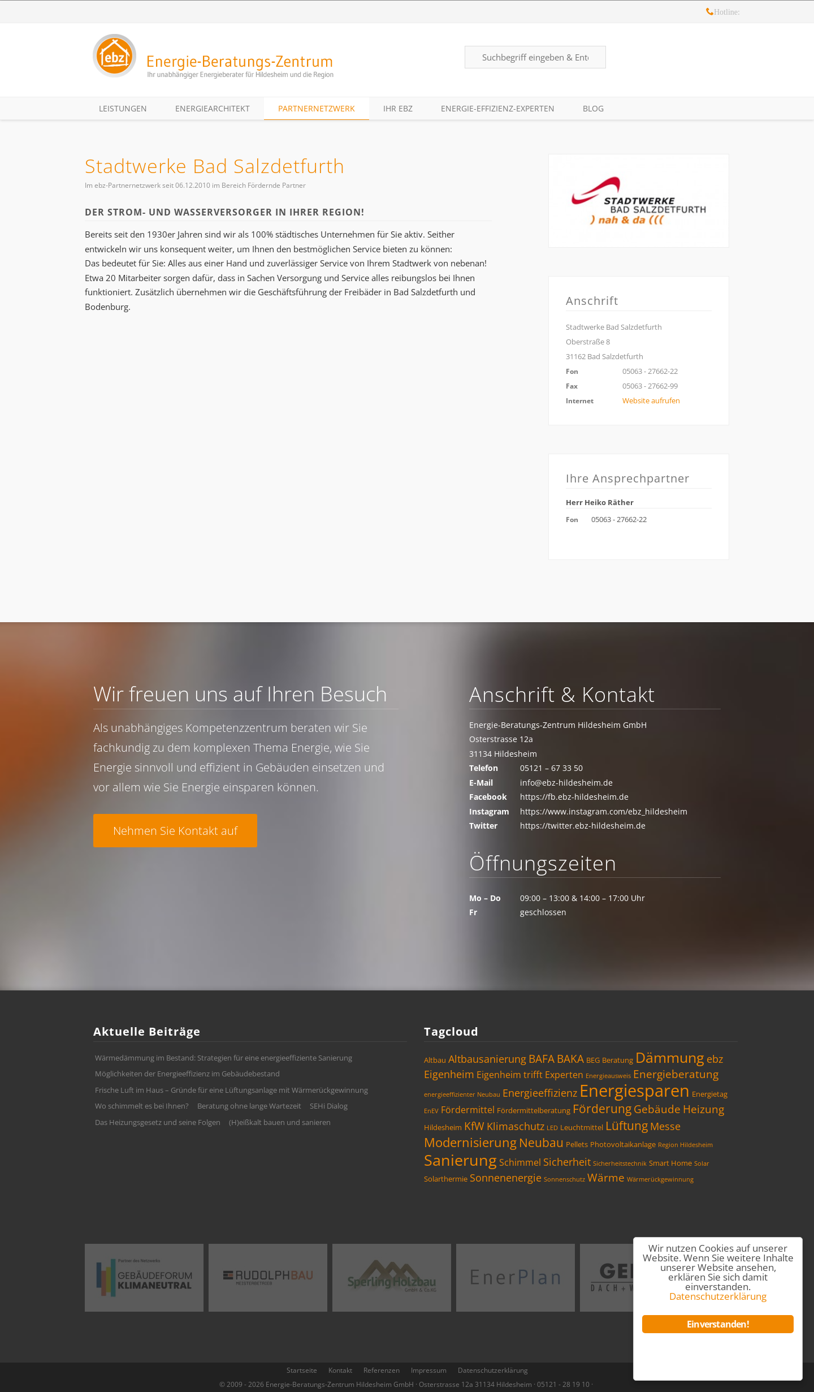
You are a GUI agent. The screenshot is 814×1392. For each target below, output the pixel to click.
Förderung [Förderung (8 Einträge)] (602, 1109)
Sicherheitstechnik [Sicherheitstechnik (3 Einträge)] (620, 1163)
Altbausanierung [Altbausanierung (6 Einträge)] (487, 1059)
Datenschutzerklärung (493, 1370)
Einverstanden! (718, 1324)
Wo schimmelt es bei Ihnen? (142, 1106)
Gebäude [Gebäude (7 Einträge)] (657, 1109)
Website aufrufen (651, 400)
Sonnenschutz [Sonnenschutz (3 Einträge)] (564, 1179)
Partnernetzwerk (316, 108)
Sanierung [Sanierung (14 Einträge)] (460, 1159)
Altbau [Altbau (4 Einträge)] (435, 1060)
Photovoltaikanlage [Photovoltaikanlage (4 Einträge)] (623, 1144)
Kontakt (340, 1370)
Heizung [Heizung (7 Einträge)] (703, 1109)
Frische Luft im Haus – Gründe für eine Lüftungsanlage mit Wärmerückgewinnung (231, 1090)
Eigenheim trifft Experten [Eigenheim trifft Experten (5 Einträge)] (530, 1074)
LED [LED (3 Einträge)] (552, 1128)
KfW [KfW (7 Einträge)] (474, 1126)
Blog (593, 108)
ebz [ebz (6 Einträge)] (715, 1059)
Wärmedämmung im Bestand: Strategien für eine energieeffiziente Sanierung (223, 1058)
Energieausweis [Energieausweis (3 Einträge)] (608, 1076)
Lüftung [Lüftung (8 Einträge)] (626, 1126)
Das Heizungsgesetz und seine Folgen (157, 1122)
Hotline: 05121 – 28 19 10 (710, 13)
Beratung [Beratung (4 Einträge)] (617, 1060)
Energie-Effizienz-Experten (498, 108)
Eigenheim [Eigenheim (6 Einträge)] (449, 1074)
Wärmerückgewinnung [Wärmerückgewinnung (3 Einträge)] (660, 1179)
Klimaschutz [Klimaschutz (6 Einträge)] (515, 1126)
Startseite (302, 1370)
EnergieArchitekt (212, 108)
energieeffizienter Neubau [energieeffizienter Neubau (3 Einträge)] (462, 1094)
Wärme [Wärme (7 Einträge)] (606, 1177)
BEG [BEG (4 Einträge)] (593, 1060)
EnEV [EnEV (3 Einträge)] (431, 1111)
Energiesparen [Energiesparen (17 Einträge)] (634, 1090)
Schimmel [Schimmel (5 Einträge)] (520, 1162)
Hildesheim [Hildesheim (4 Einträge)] (443, 1127)
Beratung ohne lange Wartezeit (249, 1106)
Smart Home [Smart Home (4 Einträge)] (670, 1163)
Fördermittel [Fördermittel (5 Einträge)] (468, 1110)
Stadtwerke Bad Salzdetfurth (215, 166)
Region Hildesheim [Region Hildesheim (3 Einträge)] (685, 1145)
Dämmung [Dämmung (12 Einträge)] (669, 1057)
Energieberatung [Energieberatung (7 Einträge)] (675, 1074)
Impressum (429, 1370)
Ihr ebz (398, 108)
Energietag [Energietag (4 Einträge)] (710, 1094)
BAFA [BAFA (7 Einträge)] (542, 1058)
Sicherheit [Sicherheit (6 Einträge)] (567, 1162)
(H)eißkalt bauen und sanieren (280, 1122)
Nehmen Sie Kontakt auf (175, 830)
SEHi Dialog (329, 1106)
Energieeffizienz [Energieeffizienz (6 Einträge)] (540, 1093)
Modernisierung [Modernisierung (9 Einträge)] (470, 1142)
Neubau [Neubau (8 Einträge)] (541, 1142)
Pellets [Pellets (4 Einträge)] (577, 1144)
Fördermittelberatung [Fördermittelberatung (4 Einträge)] (533, 1110)
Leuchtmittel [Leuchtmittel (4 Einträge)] (581, 1127)
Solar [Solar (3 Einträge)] (701, 1163)
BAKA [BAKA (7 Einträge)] (570, 1058)
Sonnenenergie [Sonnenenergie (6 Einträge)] (506, 1177)
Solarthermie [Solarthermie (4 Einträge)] (445, 1179)
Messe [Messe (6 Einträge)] (665, 1126)
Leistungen (123, 108)
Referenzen (381, 1370)
